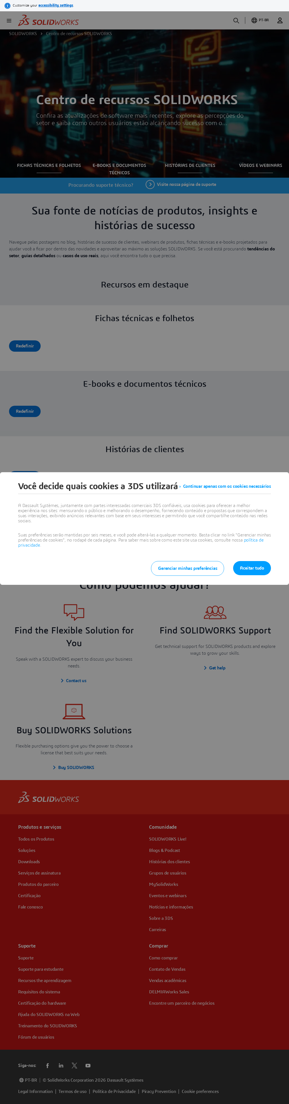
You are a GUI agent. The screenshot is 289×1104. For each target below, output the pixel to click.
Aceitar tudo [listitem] (252, 568)
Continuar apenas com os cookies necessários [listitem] (227, 486)
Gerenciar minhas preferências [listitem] (187, 568)
